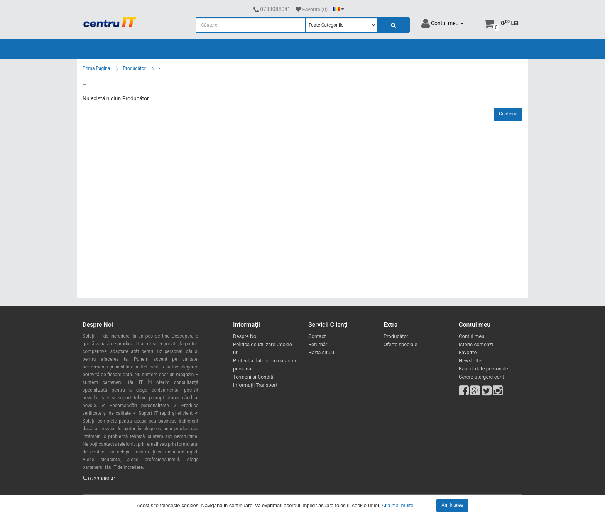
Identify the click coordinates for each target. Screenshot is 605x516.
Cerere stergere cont (481, 377)
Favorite (468, 352)
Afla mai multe (397, 505)
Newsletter (471, 360)
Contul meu (471, 336)
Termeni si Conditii (254, 377)
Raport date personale (483, 369)
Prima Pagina (96, 68)
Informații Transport (255, 385)
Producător (134, 68)
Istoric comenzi (476, 344)
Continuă (508, 114)
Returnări (318, 344)
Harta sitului (321, 352)
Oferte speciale (400, 344)
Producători (396, 336)
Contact (317, 336)
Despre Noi (245, 336)
